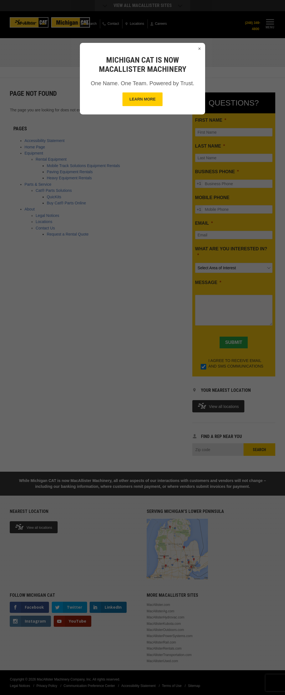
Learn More (142, 99)
